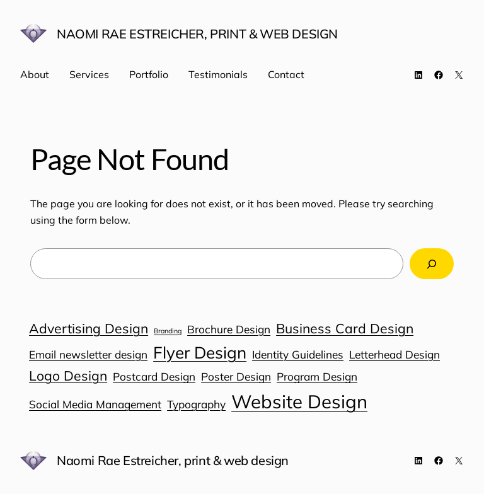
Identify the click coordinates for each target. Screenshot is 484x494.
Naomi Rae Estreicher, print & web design (197, 34)
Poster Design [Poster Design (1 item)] (236, 376)
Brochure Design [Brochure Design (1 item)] (228, 329)
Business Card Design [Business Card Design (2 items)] (344, 328)
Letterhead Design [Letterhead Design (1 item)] (394, 354)
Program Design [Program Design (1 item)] (317, 376)
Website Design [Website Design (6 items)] (299, 401)
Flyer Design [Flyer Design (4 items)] (199, 352)
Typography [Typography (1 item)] (196, 404)
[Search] (432, 263)
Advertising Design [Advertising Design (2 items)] (88, 328)
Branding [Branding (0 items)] (168, 330)
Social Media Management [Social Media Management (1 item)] (95, 404)
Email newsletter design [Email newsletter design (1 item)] (88, 354)
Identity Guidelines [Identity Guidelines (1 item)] (297, 354)
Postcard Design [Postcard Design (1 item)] (154, 376)
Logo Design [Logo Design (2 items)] (68, 375)
